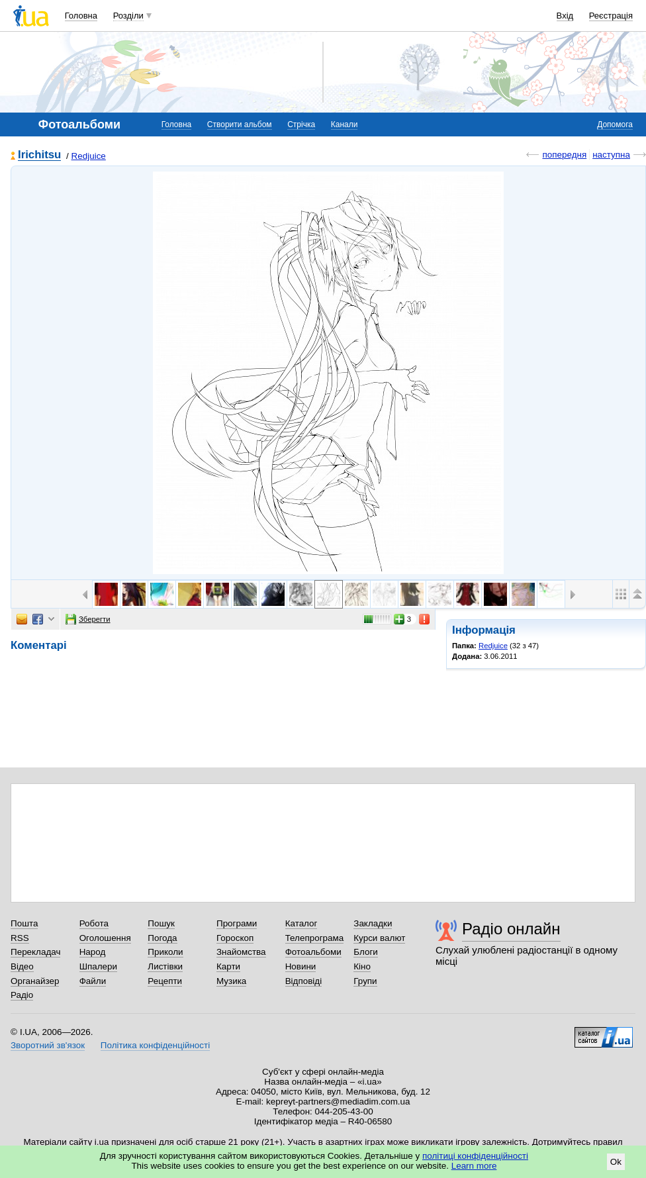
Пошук (161, 923)
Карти (228, 966)
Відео (22, 966)
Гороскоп (235, 938)
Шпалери (98, 966)
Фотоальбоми (313, 952)
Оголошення (105, 938)
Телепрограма (314, 938)
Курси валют (379, 938)
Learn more (474, 1166)
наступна (611, 155)
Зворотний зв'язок (48, 1045)
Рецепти (165, 981)
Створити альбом (239, 124)
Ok (616, 1162)
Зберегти (88, 619)
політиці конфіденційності (475, 1156)
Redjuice (88, 156)
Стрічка (301, 124)
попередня (564, 155)
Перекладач (35, 952)
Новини (300, 966)
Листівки (165, 966)
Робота (94, 923)
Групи (365, 981)
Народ (92, 952)
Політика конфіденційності (155, 1045)
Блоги (365, 952)
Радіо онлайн (511, 929)
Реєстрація (611, 16)
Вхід (565, 16)
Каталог (301, 923)
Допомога (615, 124)
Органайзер (35, 981)
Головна (81, 16)
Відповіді (303, 981)
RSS (20, 938)
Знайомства (241, 952)
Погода (162, 938)
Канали (344, 124)
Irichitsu (39, 155)
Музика (231, 981)
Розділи (128, 16)
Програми (236, 923)
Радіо (22, 995)
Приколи (165, 952)
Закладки (372, 923)
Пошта (24, 923)
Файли (93, 981)
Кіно (362, 966)
